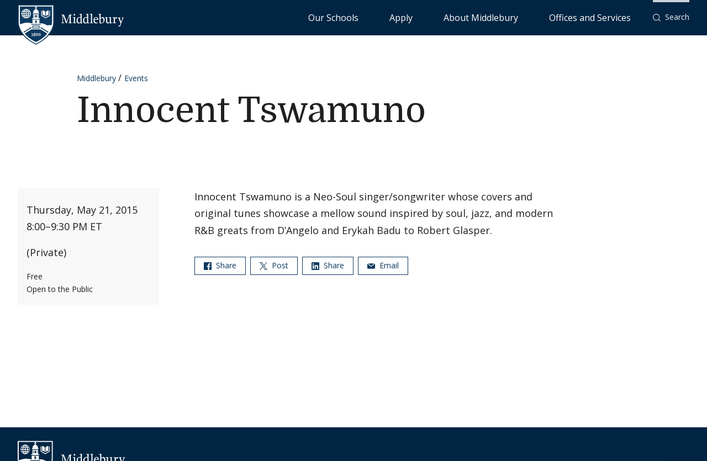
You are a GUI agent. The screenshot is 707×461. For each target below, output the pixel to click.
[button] (671, 17)
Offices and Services (603, 17)
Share (220, 265)
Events (136, 78)
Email (383, 265)
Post (274, 265)
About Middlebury (522, 17)
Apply (467, 17)
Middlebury (96, 78)
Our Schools (423, 17)
